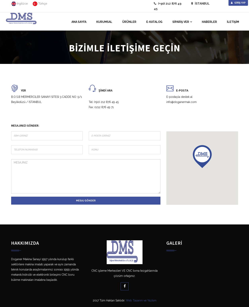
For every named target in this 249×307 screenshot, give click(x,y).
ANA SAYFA (78, 21)
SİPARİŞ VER (180, 21)
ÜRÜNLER (129, 21)
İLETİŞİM (233, 21)
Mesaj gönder (86, 200)
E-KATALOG (154, 21)
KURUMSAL (104, 21)
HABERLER (209, 21)
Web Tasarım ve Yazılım (141, 300)
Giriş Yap (238, 2)
